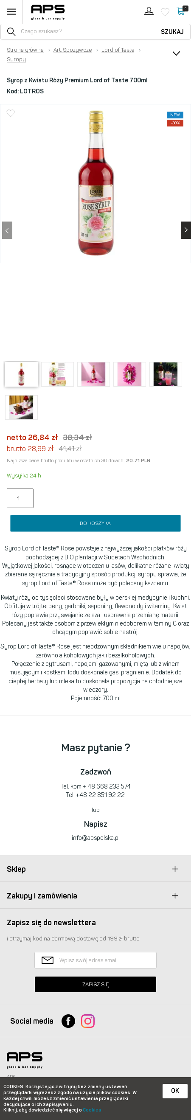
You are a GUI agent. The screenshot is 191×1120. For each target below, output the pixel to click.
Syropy (16, 59)
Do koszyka (95, 523)
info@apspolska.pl (96, 838)
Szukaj (172, 32)
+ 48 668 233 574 (107, 786)
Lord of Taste (117, 50)
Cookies (92, 1110)
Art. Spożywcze (72, 50)
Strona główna (25, 50)
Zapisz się (95, 984)
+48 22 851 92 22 (100, 795)
